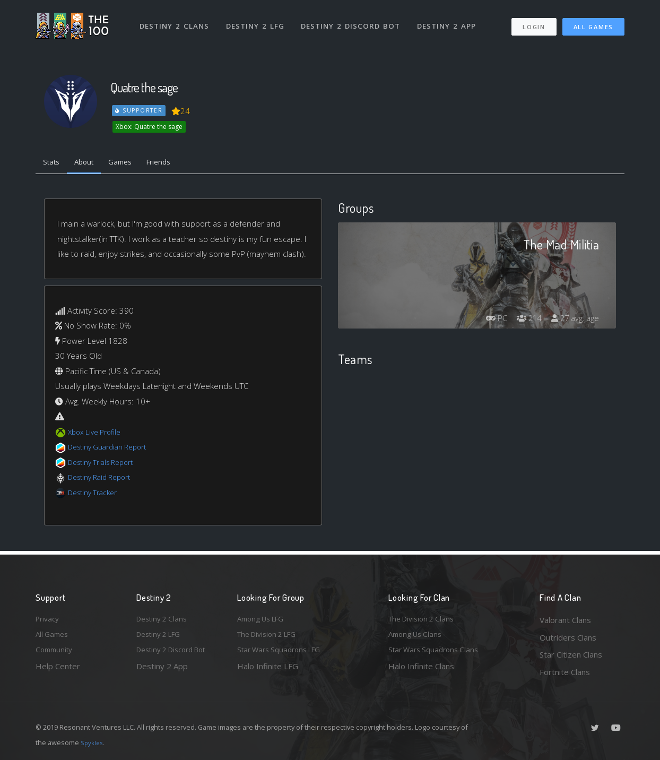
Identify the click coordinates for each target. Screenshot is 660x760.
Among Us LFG (264, 620)
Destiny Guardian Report (113, 449)
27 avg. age (573, 320)
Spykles (93, 742)
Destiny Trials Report (105, 464)
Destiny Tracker (96, 494)
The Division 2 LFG (271, 637)
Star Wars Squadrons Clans (437, 654)
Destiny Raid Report (104, 479)
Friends (175, 163)
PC (487, 320)
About (91, 163)
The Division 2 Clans (424, 620)
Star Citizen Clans (571, 654)
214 (523, 320)
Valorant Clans (565, 620)
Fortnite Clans (565, 672)
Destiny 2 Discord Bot (354, 20)
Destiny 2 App (450, 20)
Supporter (139, 110)
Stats (53, 163)
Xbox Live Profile (97, 434)
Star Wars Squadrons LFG (284, 654)
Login (533, 21)
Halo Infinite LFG (267, 672)
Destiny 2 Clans (176, 20)
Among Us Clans (417, 637)
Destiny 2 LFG (258, 20)
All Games (593, 21)
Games (132, 163)
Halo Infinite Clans (421, 672)
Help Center (58, 672)
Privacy (49, 620)
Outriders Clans (568, 637)
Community (56, 654)
